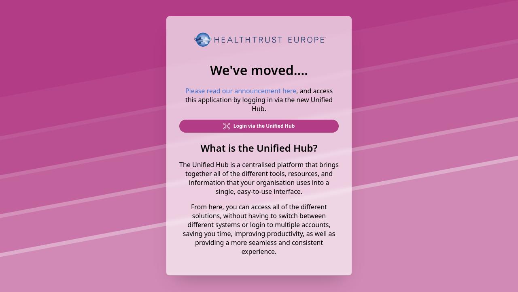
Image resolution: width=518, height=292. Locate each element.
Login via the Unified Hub (259, 126)
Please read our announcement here (240, 91)
